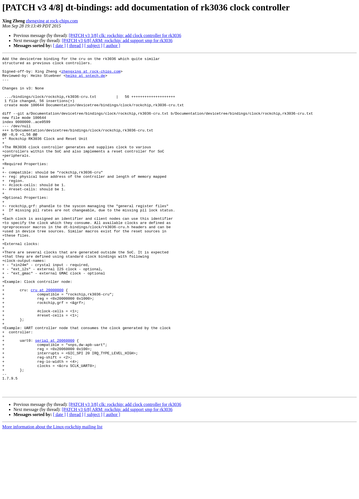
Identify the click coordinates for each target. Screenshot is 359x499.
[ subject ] (93, 45)
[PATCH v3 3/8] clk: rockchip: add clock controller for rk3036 (125, 35)
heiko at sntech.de (85, 79)
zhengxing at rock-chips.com (52, 21)
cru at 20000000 (47, 336)
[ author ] (111, 45)
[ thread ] (75, 45)
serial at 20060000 (54, 397)
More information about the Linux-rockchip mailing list (52, 494)
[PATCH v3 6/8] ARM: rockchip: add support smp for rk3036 (117, 40)
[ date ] (59, 45)
